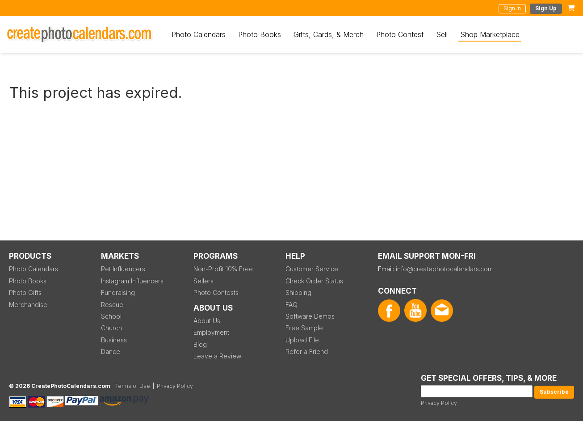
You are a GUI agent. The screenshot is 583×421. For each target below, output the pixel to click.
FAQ (291, 304)
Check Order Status (314, 281)
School (111, 316)
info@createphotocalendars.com (444, 269)
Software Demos (310, 316)
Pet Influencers (123, 269)
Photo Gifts (25, 292)
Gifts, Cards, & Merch (329, 34)
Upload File (302, 340)
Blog (200, 344)
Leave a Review (217, 356)
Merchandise (28, 304)
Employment (211, 332)
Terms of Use (132, 386)
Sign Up (546, 8)
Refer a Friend (306, 351)
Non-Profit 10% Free (223, 269)
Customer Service (311, 269)
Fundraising (118, 292)
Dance (110, 351)
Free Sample (304, 328)
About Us (206, 320)
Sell (442, 34)
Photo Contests (216, 292)
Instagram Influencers (132, 281)
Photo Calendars (199, 34)
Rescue (112, 304)
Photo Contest (400, 34)
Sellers (203, 281)
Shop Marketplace (490, 34)
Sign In (512, 8)
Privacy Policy (439, 403)
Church (111, 328)
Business (114, 340)
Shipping (298, 292)
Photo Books (259, 34)
